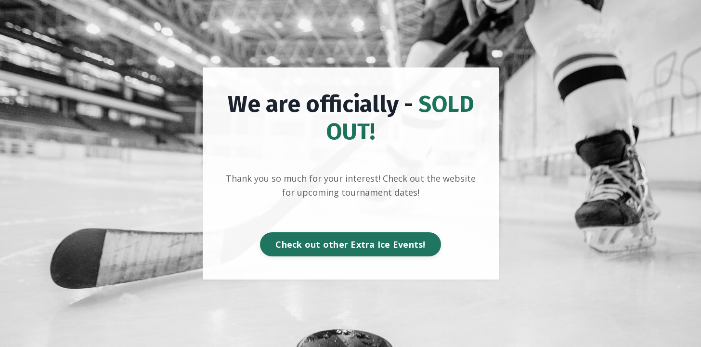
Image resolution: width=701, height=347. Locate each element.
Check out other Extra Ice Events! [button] (350, 244)
